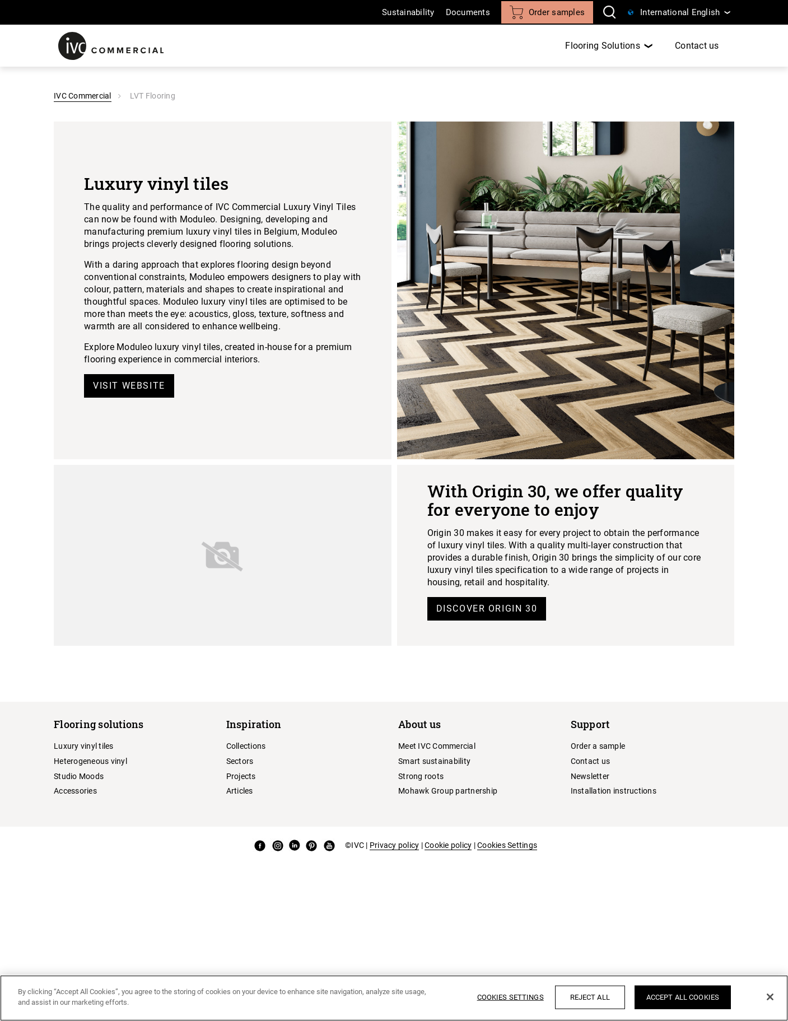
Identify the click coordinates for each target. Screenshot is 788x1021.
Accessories (75, 790)
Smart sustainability (434, 761)
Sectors (240, 761)
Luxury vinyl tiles (84, 746)
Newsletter (590, 776)
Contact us (697, 45)
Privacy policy (394, 845)
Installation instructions (613, 790)
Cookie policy (448, 845)
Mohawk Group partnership (447, 790)
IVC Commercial (82, 95)
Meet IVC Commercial (436, 746)
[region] (394, 998)
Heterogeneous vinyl (90, 761)
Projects (241, 776)
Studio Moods (79, 776)
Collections (246, 746)
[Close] (770, 997)
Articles (239, 790)
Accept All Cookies (682, 997)
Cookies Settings (507, 845)
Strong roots (421, 776)
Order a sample (598, 746)
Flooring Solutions (602, 45)
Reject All (590, 997)
